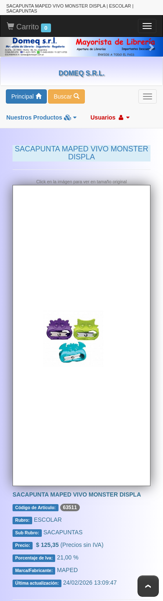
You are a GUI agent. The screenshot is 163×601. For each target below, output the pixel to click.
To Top (148, 586)
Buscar (66, 96)
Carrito (29, 27)
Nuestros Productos (41, 117)
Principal (26, 96)
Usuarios (110, 117)
